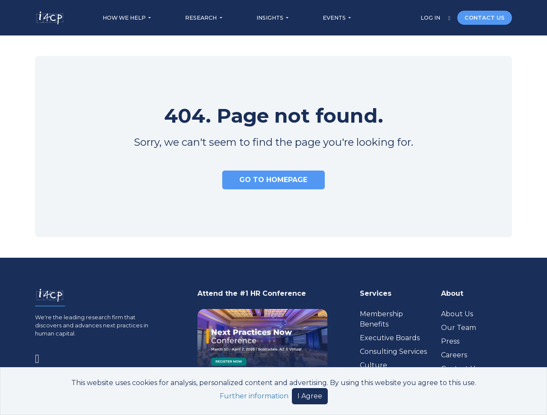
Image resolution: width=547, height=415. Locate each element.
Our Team (458, 328)
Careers (454, 355)
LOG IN (431, 18)
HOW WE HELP (125, 18)
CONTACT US (485, 18)
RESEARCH (201, 18)
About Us (457, 314)
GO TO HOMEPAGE (273, 180)
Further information (254, 396)
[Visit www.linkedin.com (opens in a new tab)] (40, 357)
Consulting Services (393, 351)
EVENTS (335, 18)
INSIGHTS (270, 18)
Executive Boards (390, 338)
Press (450, 341)
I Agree (309, 396)
